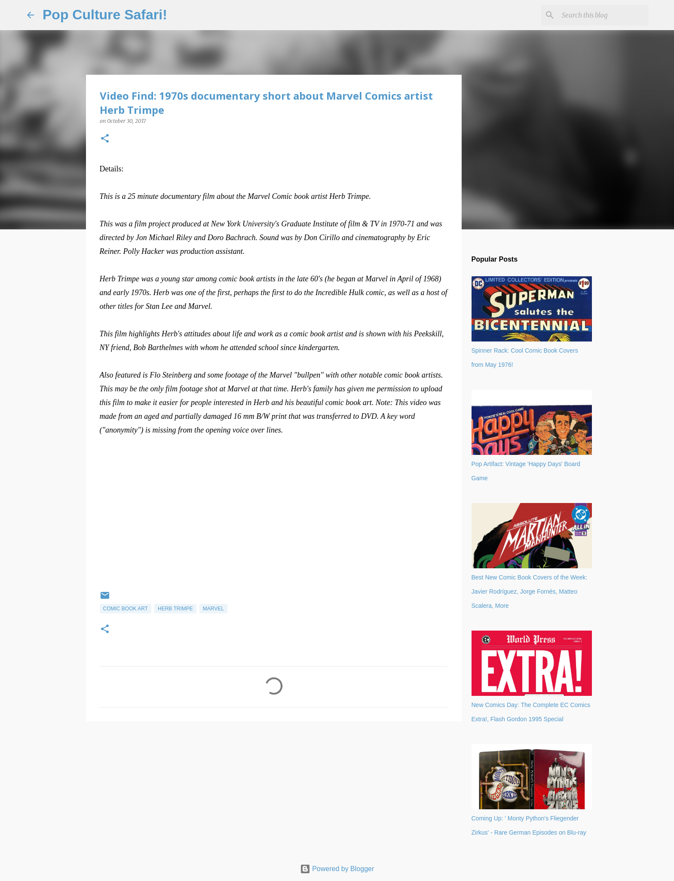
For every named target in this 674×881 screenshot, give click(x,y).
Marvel (213, 609)
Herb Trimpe (175, 609)
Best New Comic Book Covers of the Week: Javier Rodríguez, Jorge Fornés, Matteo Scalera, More (530, 591)
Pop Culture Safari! (105, 14)
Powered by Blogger (337, 868)
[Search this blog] (603, 15)
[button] (105, 139)
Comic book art (125, 609)
